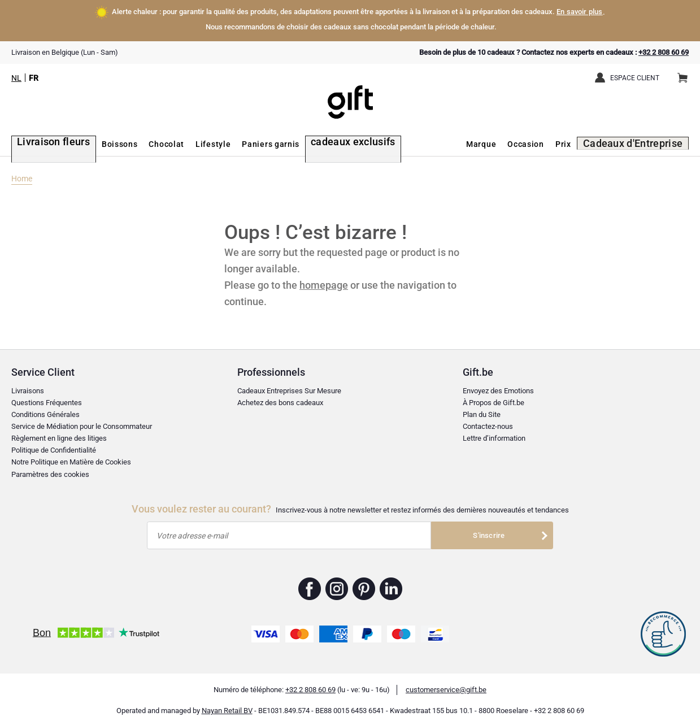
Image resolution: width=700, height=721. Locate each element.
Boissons (104, 144)
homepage (323, 279)
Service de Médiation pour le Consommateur (81, 420)
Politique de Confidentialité (53, 444)
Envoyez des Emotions (498, 385)
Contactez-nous (488, 420)
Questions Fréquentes (46, 397)
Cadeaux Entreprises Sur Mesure (289, 385)
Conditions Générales (45, 409)
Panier (686, 73)
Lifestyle (197, 144)
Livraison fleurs (43, 144)
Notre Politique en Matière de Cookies (71, 456)
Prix (577, 144)
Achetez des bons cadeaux (280, 397)
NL (16, 78)
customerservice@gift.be (446, 683)
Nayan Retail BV (227, 705)
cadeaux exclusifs (331, 144)
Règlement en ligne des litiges (59, 432)
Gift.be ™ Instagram (337, 582)
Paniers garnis (255, 144)
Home (21, 172)
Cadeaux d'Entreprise (641, 144)
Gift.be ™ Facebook (309, 582)
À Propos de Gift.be (493, 397)
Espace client (634, 78)
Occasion (539, 144)
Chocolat (151, 144)
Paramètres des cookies (50, 468)
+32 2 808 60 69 (663, 52)
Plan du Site (482, 409)
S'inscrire (489, 529)
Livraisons (27, 385)
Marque (495, 144)
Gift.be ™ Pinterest (364, 582)
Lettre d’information (494, 432)
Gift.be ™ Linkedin (391, 582)
